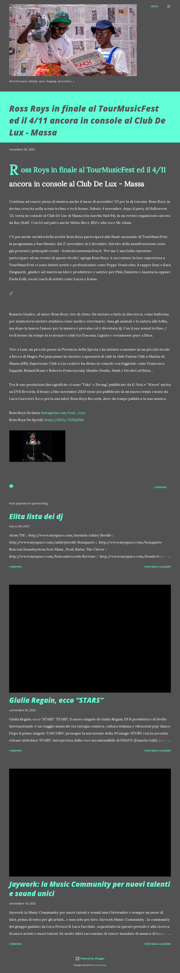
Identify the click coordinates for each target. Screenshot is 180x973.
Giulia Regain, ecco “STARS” (56, 700)
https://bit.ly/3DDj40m (64, 420)
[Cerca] (154, 6)
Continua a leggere (157, 566)
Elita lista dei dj (36, 516)
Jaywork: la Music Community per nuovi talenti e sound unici (89, 888)
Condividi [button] (160, 487)
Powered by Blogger (90, 958)
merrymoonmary (99, 965)
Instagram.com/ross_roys (63, 412)
